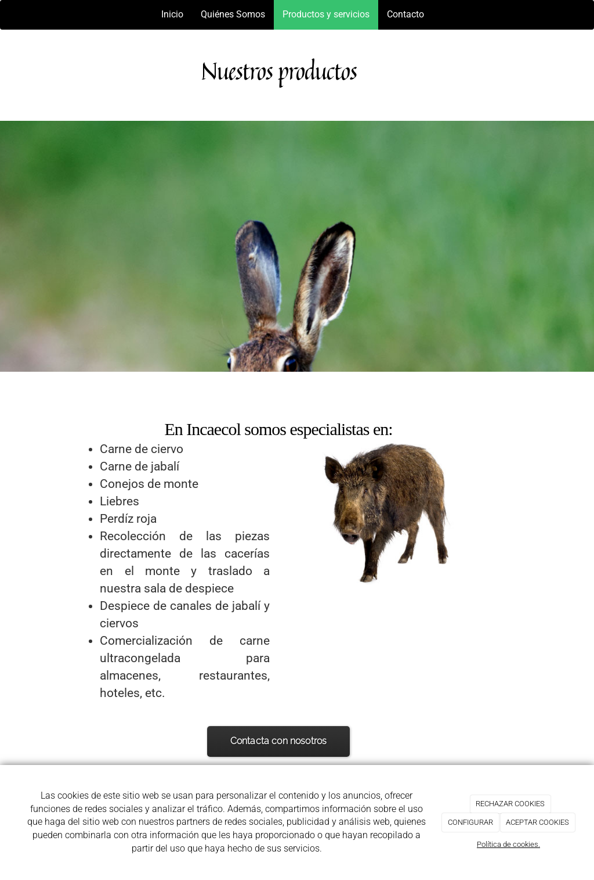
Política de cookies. (508, 844)
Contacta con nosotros (278, 740)
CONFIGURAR (470, 822)
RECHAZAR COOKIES (510, 803)
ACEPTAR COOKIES (537, 822)
